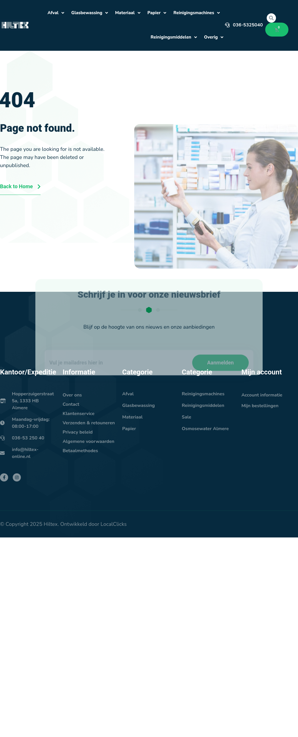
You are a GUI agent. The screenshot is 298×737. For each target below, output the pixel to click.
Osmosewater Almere (205, 428)
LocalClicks (114, 524)
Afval (56, 13)
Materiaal (127, 13)
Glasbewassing (89, 13)
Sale (186, 417)
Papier (157, 13)
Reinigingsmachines (196, 13)
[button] (271, 18)
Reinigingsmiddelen (174, 37)
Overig (213, 37)
